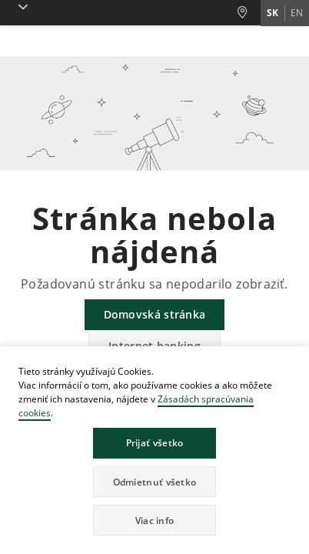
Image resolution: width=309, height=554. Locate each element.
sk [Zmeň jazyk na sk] (272, 12)
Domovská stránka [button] (155, 314)
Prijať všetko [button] (155, 442)
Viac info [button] (154, 520)
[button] (20, 7)
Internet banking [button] (154, 346)
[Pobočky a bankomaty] (248, 12)
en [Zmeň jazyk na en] (297, 12)
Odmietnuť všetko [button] (155, 482)
